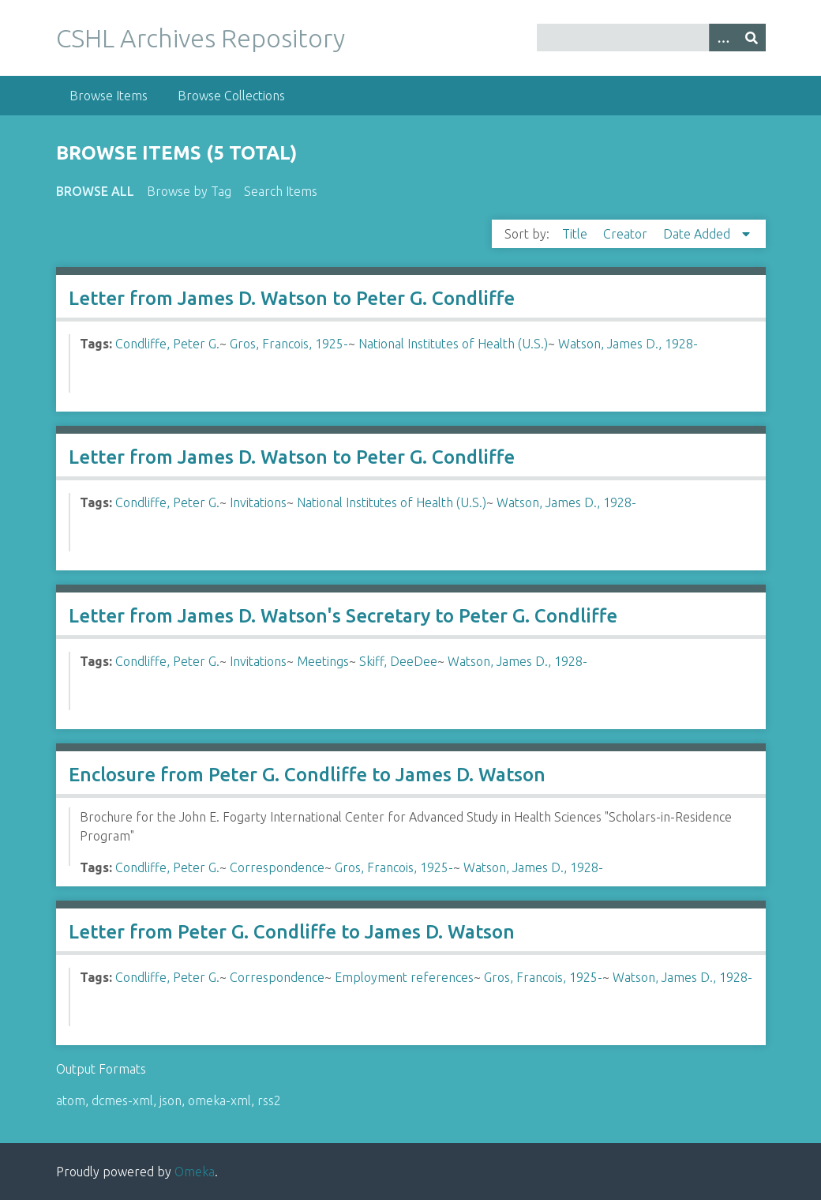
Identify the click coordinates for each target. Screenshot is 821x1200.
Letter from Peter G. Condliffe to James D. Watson (292, 931)
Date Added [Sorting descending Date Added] (698, 234)
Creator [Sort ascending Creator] (626, 234)
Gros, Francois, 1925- (289, 344)
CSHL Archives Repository (200, 38)
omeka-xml (219, 1100)
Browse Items (108, 95)
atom (70, 1100)
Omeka (194, 1171)
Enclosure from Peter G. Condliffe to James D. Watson (307, 774)
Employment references (404, 977)
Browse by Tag (189, 191)
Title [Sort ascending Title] (576, 234)
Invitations (258, 502)
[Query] (651, 37)
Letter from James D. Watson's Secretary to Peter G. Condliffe (343, 615)
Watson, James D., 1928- (628, 344)
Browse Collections (231, 95)
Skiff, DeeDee (398, 661)
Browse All (95, 191)
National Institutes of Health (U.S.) (453, 344)
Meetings (323, 661)
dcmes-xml (122, 1100)
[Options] (723, 37)
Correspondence (277, 867)
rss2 (269, 1100)
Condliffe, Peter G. (167, 344)
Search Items (280, 191)
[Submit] (751, 37)
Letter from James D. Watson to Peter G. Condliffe (292, 298)
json (170, 1100)
